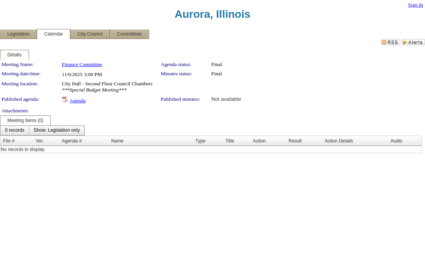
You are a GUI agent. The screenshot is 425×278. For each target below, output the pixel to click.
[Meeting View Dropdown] (56, 130)
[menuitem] (14, 130)
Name (117, 141)
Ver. (40, 141)
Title (230, 141)
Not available (226, 99)
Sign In (415, 5)
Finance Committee (82, 64)
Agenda (77, 100)
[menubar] (42, 130)
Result (295, 141)
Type (201, 141)
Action (259, 141)
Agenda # (72, 141)
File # (8, 141)
